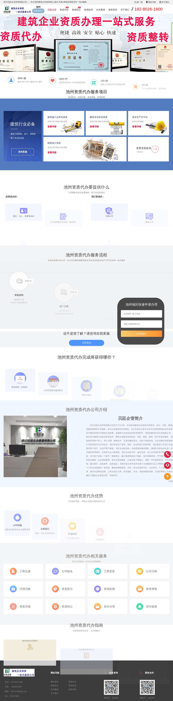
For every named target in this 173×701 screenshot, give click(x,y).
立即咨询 (86, 350)
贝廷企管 (52, 10)
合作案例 (100, 10)
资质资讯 (112, 10)
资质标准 (88, 10)
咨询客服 (22, 155)
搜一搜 (140, 2)
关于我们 (165, 2)
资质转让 (76, 10)
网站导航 (152, 2)
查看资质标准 (143, 151)
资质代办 (64, 10)
